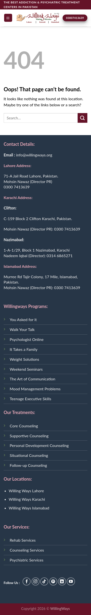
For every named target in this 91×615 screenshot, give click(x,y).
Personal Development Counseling (39, 445)
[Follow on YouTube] (71, 581)
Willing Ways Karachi (27, 499)
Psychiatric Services (26, 560)
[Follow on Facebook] (27, 581)
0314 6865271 (60, 255)
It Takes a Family (23, 349)
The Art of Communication (32, 379)
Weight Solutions (24, 359)
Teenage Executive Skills (30, 398)
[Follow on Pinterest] (53, 581)
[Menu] (8, 18)
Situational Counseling (29, 455)
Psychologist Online (27, 339)
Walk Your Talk (22, 329)
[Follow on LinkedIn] (62, 581)
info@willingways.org (34, 155)
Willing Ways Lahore (26, 490)
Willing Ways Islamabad (29, 508)
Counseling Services (27, 550)
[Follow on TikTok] (44, 581)
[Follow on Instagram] (36, 581)
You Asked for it (23, 319)
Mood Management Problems (35, 388)
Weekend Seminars (26, 369)
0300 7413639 (17, 186)
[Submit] (82, 118)
